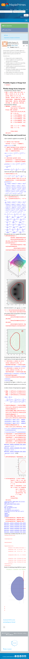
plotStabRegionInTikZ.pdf (9, 598)
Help (23, 9)
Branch (11, 610)
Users (14, 636)
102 (8, 47)
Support (20, 9)
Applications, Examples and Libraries (12, 37)
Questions (4, 636)
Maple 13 (17, 47)
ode (4, 603)
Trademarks (19, 644)
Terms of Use (10, 644)
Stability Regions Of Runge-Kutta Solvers (13, 43)
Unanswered (19, 636)
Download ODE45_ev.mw (9, 595)
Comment (20, 609)
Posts (8, 636)
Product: (12, 47)
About (27, 9)
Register (15, 9)
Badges (14, 638)
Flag (7, 610)
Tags (11, 636)
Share (15, 609)
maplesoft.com (24, 642)
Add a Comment (7, 625)
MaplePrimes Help (14, 640)
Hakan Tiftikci (14, 45)
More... (25, 609)
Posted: (9, 45)
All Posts (6, 35)
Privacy (14, 644)
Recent (18, 638)
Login (11, 9)
